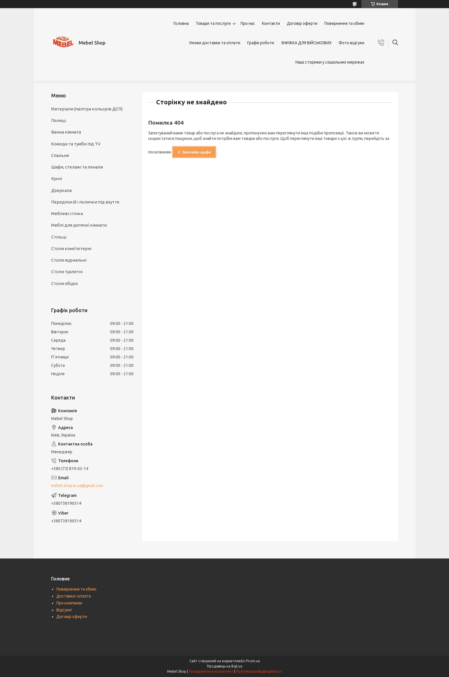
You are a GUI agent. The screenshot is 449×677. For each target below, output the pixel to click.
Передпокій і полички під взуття (85, 201)
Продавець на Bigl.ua (224, 666)
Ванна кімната (66, 132)
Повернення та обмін (344, 23)
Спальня (60, 155)
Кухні (56, 178)
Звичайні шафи (196, 152)
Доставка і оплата (73, 596)
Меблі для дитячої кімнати (79, 225)
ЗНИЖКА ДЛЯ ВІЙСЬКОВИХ (306, 42)
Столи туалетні (67, 271)
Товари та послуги (213, 23)
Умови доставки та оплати (214, 42)
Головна (181, 23)
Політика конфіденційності (259, 671)
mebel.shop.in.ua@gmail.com (77, 485)
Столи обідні (64, 283)
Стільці (58, 236)
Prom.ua (253, 661)
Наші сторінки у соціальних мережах (329, 62)
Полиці (58, 120)
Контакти (271, 23)
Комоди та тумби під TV (76, 143)
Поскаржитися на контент (211, 671)
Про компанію (69, 603)
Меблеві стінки (67, 213)
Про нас (248, 23)
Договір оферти (302, 23)
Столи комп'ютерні (71, 248)
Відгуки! (64, 610)
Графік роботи (260, 42)
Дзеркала (61, 190)
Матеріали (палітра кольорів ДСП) (87, 108)
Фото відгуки (351, 42)
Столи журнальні (68, 260)
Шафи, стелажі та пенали (77, 166)
